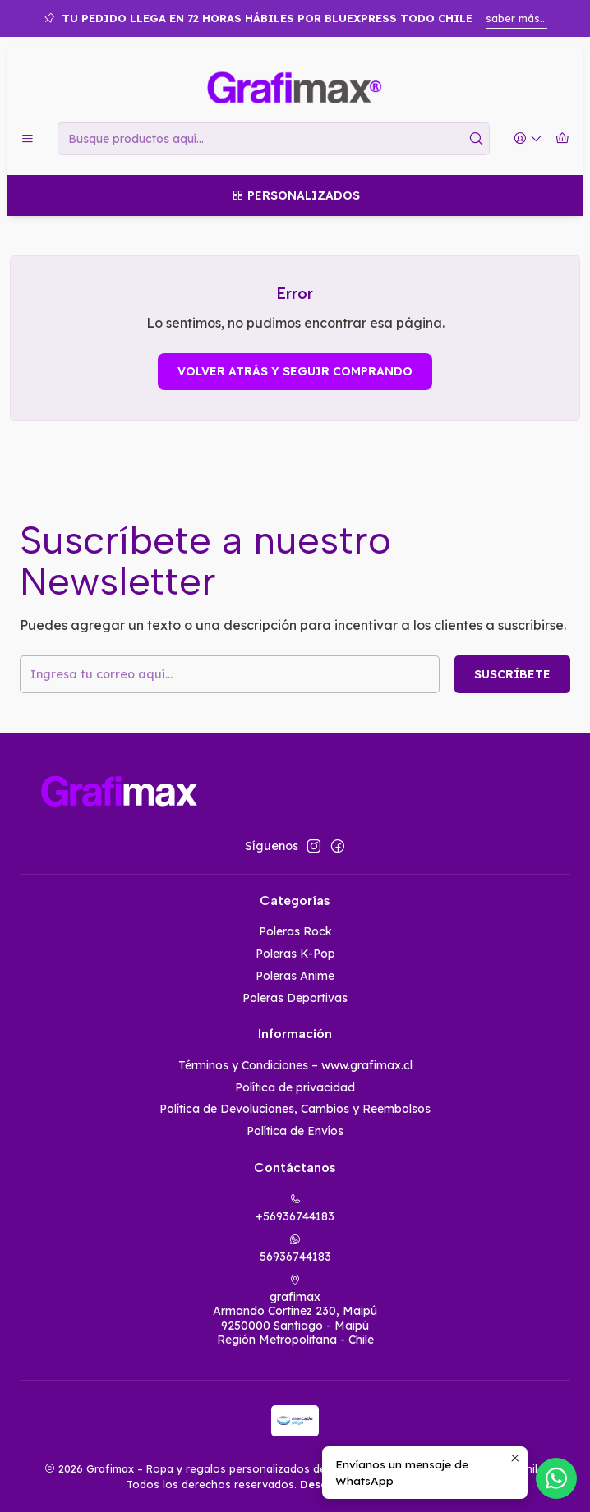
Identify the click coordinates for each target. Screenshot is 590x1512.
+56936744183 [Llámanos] (295, 1208)
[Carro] (562, 139)
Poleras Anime (295, 975)
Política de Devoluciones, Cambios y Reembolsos (295, 1108)
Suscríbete (512, 674)
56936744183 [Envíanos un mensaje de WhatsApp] (295, 1249)
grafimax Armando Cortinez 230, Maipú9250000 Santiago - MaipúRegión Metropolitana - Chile (295, 1311)
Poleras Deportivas (295, 997)
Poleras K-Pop (295, 953)
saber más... (516, 18)
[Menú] (27, 139)
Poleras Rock (295, 931)
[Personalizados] (295, 195)
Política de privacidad (295, 1087)
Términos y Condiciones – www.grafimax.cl (295, 1065)
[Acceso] (527, 139)
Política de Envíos (295, 1131)
